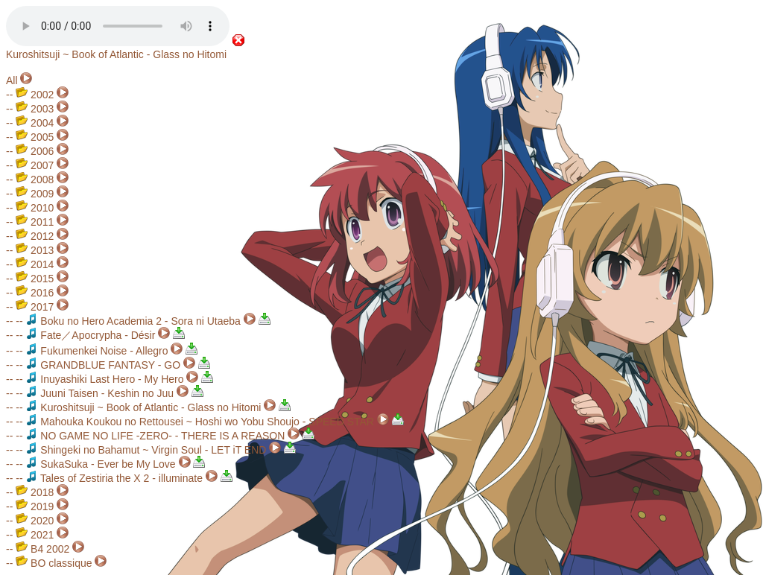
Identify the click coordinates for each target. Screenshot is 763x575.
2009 (35, 194)
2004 (35, 123)
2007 (35, 165)
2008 (35, 179)
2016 (35, 293)
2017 (35, 307)
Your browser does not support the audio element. (117, 26)
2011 (35, 222)
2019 (35, 506)
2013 (35, 250)
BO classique (54, 563)
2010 (35, 208)
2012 (35, 236)
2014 (35, 264)
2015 (35, 279)
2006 (35, 151)
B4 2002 (42, 549)
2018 (35, 492)
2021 (35, 535)
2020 (35, 521)
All (12, 80)
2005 (35, 137)
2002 (35, 95)
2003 (35, 109)
